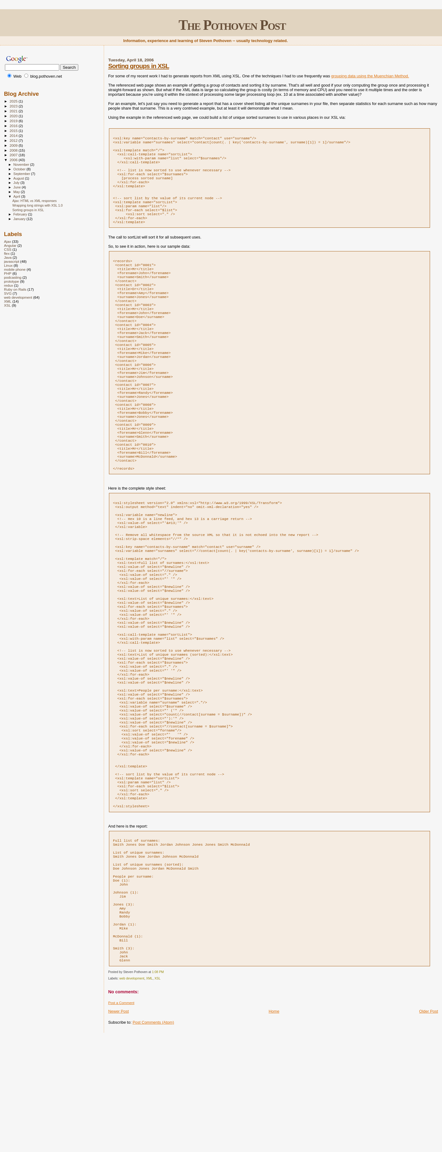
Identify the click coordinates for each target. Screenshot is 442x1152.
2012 (14, 140)
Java (8, 257)
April (17, 196)
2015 (14, 131)
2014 (14, 136)
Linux (8, 265)
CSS (7, 249)
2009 (14, 145)
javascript (11, 261)
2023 (14, 106)
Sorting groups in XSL (138, 65)
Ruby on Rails (15, 289)
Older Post (428, 1126)
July (17, 182)
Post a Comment (121, 1117)
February (21, 214)
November (22, 164)
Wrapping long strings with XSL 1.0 (37, 205)
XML (149, 1093)
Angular (10, 245)
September (22, 174)
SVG (8, 293)
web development (131, 1093)
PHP (7, 273)
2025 (14, 101)
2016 (14, 126)
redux (8, 285)
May (17, 192)
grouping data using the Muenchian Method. (370, 76)
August (19, 178)
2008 (14, 150)
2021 (14, 111)
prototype (11, 281)
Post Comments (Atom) (153, 1137)
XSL (157, 1093)
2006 (14, 160)
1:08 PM (158, 1086)
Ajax (7, 241)
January (20, 219)
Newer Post (118, 1126)
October (20, 169)
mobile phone (14, 269)
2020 (14, 116)
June (18, 187)
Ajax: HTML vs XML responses (34, 201)
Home (274, 1126)
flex (7, 253)
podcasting (12, 277)
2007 (14, 155)
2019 (14, 121)
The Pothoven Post (232, 25)
